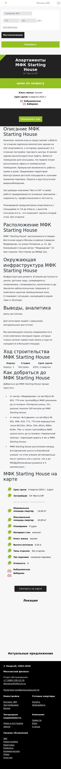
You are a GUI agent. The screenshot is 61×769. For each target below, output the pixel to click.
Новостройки (10, 741)
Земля (6, 726)
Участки (7, 757)
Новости (36, 720)
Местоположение (13, 35)
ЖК (5, 738)
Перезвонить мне (30, 119)
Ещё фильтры (10, 27)
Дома (6, 754)
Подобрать (30, 44)
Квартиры (8, 745)
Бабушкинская (32, 101)
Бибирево (32, 104)
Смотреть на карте (30, 588)
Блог (34, 723)
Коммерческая (11, 751)
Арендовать (38, 705)
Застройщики (11, 705)
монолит (36, 532)
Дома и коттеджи (13, 723)
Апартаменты (38, 502)
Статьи (36, 726)
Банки (6, 708)
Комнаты (8, 748)
